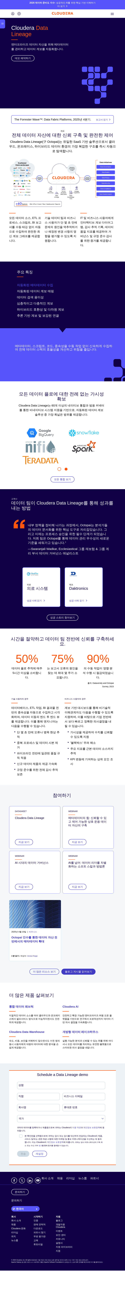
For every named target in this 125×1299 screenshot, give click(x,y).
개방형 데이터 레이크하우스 (80, 1031)
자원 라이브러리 (64, 1247)
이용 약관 (76, 1127)
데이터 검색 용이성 (30, 297)
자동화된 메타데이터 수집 (35, 285)
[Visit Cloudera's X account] (22, 1180)
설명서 (59, 1243)
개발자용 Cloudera (60, 1225)
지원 (58, 1251)
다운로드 (38, 1228)
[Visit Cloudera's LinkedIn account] (30, 1180)
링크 (40, 1146)
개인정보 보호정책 (91, 1127)
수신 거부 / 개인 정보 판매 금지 (78, 1260)
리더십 (70, 1178)
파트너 (94, 1178)
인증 (36, 1220)
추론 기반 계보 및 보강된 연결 (38, 315)
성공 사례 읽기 (36, 600)
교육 (36, 1240)
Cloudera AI (70, 1006)
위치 (13, 1236)
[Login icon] (12, 14)
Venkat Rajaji (32, 956)
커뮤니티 (60, 1239)
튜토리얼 (38, 1244)
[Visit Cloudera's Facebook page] (14, 1180)
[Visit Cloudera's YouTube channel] (38, 1180)
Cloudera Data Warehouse (26, 1031)
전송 (23, 1153)
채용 (60, 1178)
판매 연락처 (40, 1224)
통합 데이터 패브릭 (21, 1006)
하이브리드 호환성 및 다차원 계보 (40, 309)
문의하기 (16, 1200)
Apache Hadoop (16, 1262)
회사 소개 (47, 1178)
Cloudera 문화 (18, 1228)
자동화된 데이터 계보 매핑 (35, 291)
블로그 (59, 1220)
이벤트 (59, 1231)
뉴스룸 (82, 1178)
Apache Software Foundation (53, 1262)
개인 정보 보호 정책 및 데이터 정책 (56, 1260)
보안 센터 (60, 1235)
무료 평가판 (40, 1236)
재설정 (39, 1153)
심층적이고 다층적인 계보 (35, 303)
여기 (92, 1262)
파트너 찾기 (40, 1232)
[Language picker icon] (19, 14)
